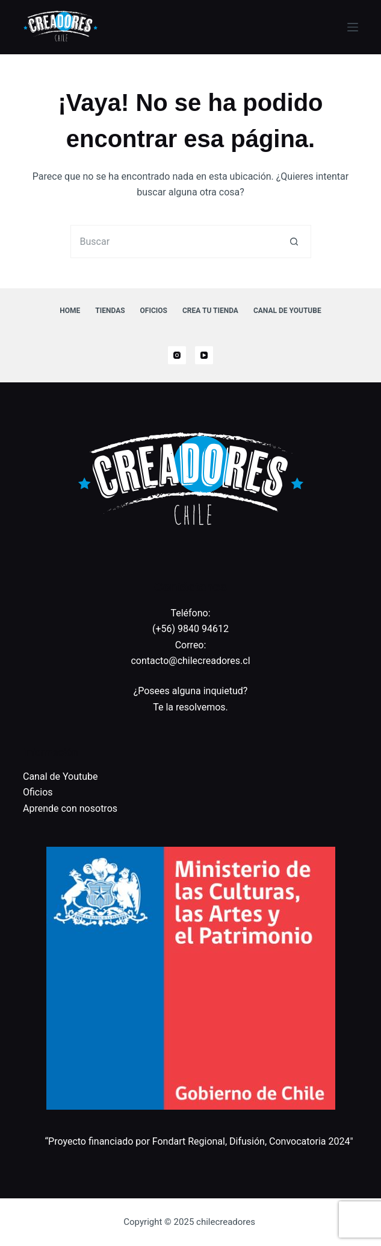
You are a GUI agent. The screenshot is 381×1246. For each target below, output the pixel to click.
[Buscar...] (174, 241)
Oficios (153, 310)
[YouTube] (204, 355)
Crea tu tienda (210, 310)
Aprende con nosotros (70, 808)
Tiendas (110, 310)
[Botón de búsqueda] (294, 241)
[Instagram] (177, 355)
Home (70, 310)
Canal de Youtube (287, 310)
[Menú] (352, 27)
